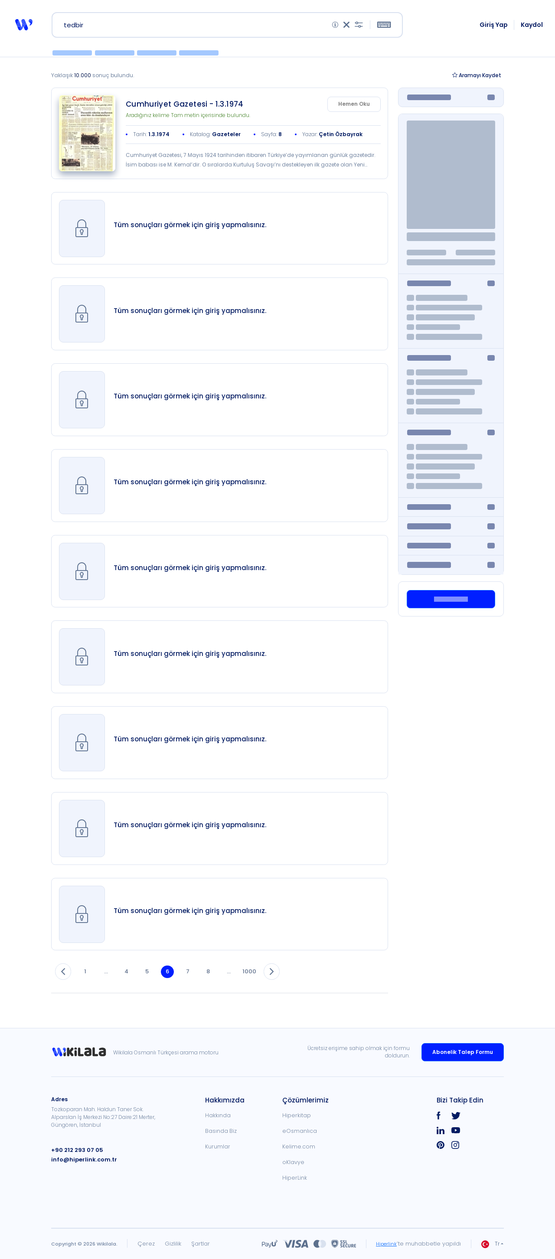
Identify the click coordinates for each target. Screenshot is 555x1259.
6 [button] (178, 981)
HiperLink (294, 1177)
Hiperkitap (296, 1115)
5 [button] (156, 981)
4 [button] (133, 981)
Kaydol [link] (533, 27)
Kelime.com (298, 1146)
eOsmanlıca (299, 1131)
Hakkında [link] (218, 1115)
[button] (23, 27)
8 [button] (223, 981)
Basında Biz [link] (221, 1131)
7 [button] (201, 981)
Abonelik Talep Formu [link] (462, 1052)
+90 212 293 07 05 (75, 1150)
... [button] (111, 981)
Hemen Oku (354, 108)
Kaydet (476, 80)
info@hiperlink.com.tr (81, 1159)
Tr (490, 1244)
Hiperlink (385, 1243)
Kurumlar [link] (217, 1146)
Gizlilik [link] (173, 1243)
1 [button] (89, 981)
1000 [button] (268, 981)
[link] (87, 138)
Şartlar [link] (200, 1243)
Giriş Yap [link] (494, 27)
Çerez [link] (146, 1243)
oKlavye (293, 1162)
